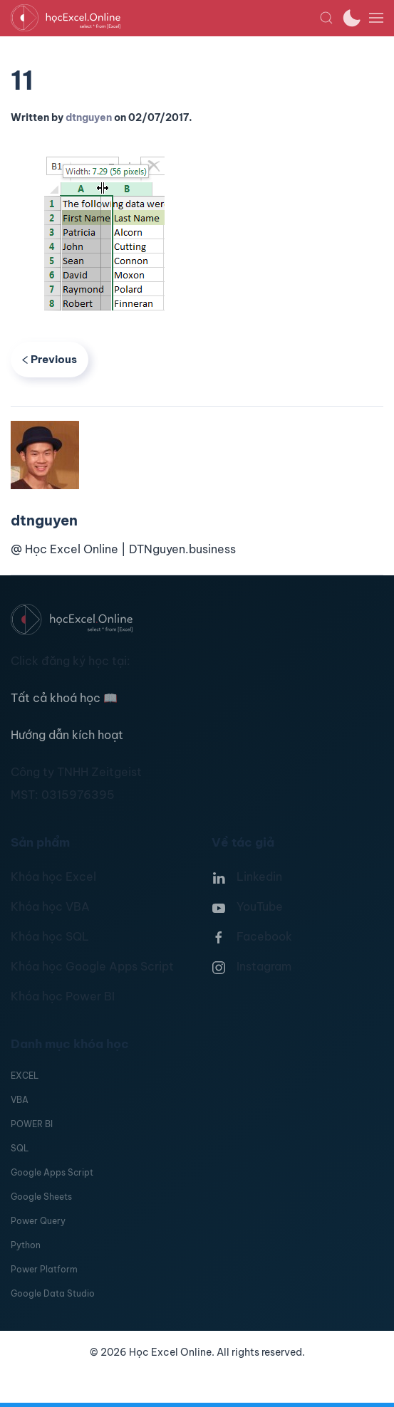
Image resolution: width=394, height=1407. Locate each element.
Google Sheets (41, 1196)
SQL (19, 1148)
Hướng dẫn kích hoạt (67, 735)
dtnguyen (89, 117)
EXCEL (24, 1075)
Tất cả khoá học (64, 698)
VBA (19, 1099)
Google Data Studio (53, 1293)
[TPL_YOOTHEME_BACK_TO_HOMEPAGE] (165, 18)
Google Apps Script (52, 1172)
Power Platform (44, 1269)
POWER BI (32, 1124)
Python (26, 1245)
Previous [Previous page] (49, 359)
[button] (326, 18)
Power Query (38, 1220)
